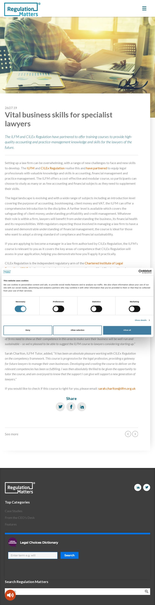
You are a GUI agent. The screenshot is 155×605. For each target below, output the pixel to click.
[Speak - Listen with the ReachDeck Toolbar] (10, 595)
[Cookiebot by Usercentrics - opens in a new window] (134, 272)
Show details (141, 320)
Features (11, 524)
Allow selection (77, 330)
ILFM (31, 168)
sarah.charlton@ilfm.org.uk (117, 388)
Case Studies (13, 511)
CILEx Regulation (53, 168)
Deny (28, 330)
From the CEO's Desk (20, 517)
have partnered (96, 168)
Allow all (127, 330)
